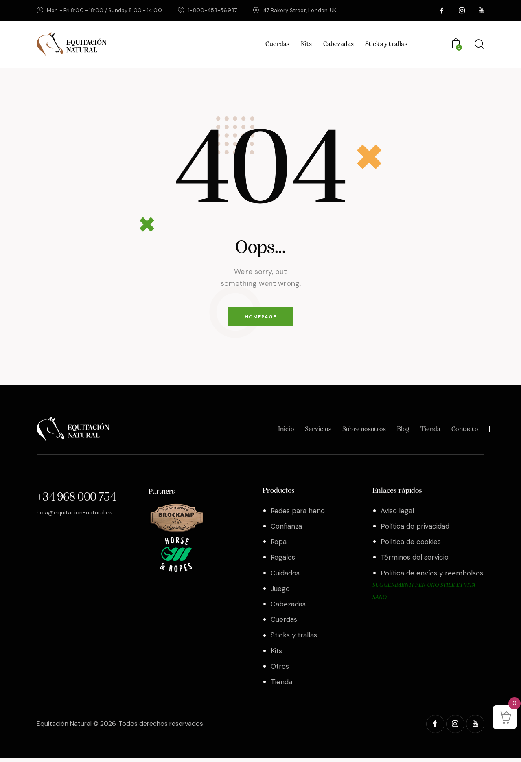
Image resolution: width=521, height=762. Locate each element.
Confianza (286, 529)
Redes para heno (298, 514)
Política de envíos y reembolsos (432, 576)
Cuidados (285, 576)
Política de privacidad (415, 529)
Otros (280, 669)
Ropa (279, 545)
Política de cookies (411, 545)
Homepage (260, 318)
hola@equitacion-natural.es (78, 516)
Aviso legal (397, 514)
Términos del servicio (415, 561)
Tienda (281, 685)
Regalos (283, 561)
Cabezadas (288, 608)
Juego (280, 592)
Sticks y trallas (294, 639)
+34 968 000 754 (76, 501)
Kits (276, 654)
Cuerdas (284, 623)
